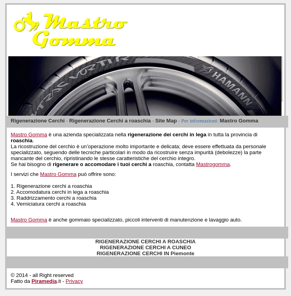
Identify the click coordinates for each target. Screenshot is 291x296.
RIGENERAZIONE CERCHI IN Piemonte (146, 253)
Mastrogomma (213, 164)
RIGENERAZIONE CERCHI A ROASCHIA (145, 241)
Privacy (74, 281)
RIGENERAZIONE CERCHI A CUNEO (145, 247)
